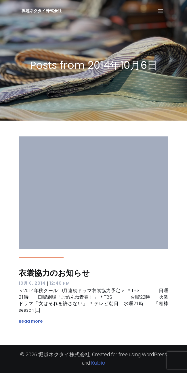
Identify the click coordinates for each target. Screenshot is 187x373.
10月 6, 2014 (32, 283)
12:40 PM (59, 283)
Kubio (98, 362)
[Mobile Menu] (160, 11)
